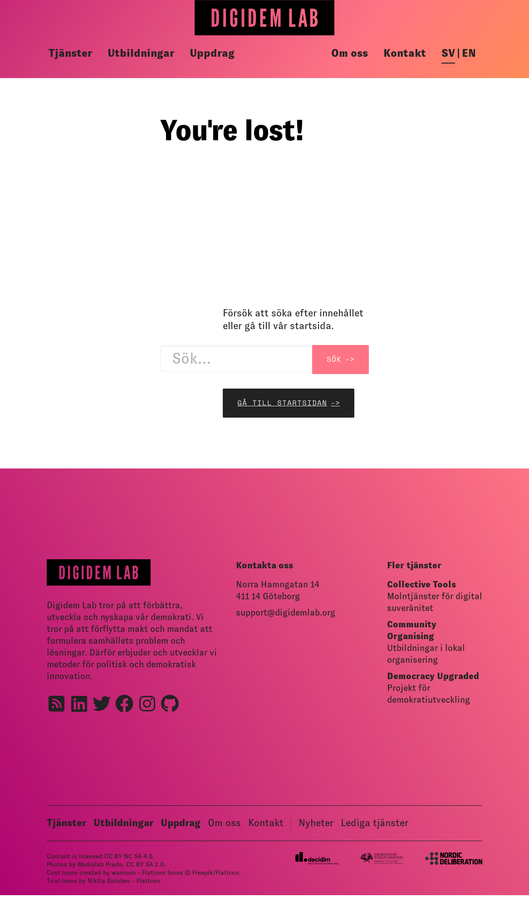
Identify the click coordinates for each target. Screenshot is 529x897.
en (469, 53)
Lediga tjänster (374, 822)
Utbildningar (141, 53)
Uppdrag (212, 53)
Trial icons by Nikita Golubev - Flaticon (103, 880)
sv (448, 53)
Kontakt (404, 53)
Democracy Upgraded (433, 676)
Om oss (349, 53)
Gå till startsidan (282, 403)
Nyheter (316, 822)
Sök (334, 359)
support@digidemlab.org (285, 612)
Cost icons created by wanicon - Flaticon (106, 872)
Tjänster (70, 53)
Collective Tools (421, 584)
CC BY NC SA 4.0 (128, 856)
